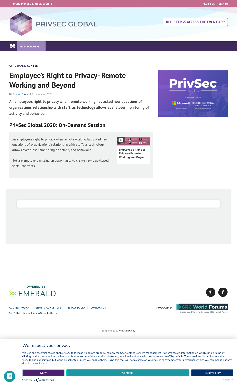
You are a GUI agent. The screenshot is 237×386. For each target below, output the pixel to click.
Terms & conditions (48, 307)
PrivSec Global (21, 94)
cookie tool (41, 363)
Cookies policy (19, 307)
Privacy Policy (212, 373)
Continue (127, 373)
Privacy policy (76, 307)
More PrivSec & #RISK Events (32, 3)
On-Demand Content (24, 65)
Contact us (98, 307)
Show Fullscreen (121, 140)
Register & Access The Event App (195, 21)
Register (209, 3)
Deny (43, 373)
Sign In (223, 3)
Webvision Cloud (127, 330)
